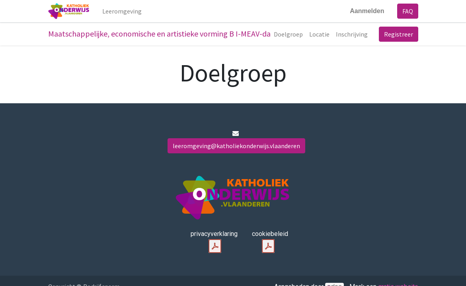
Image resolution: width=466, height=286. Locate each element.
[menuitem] (122, 11)
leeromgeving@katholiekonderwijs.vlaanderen (236, 146)
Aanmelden (367, 11)
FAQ (407, 11)
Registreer (398, 34)
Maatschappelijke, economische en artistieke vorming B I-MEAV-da (159, 34)
